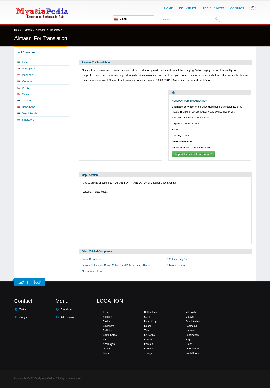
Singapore (28, 119)
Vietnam (27, 81)
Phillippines (29, 68)
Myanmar (191, 330)
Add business (68, 317)
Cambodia (191, 326)
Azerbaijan (109, 344)
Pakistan (107, 330)
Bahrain (148, 344)
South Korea (110, 335)
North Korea (192, 353)
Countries (187, 8)
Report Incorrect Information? (193, 154)
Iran (105, 339)
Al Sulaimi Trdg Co (176, 259)
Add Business (213, 8)
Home (168, 8)
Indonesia (27, 74)
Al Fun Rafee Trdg (92, 271)
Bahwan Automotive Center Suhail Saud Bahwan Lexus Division (117, 265)
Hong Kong (28, 106)
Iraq (188, 339)
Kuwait (148, 339)
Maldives (149, 348)
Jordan (107, 348)
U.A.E (25, 87)
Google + (24, 317)
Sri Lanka (149, 335)
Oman (28, 30)
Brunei (106, 353)
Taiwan (148, 330)
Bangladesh (192, 335)
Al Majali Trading (175, 265)
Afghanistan (192, 348)
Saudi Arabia (29, 113)
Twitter (252, 7)
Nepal (147, 326)
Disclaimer (66, 309)
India (25, 62)
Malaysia (27, 94)
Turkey (148, 353)
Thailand (27, 100)
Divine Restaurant (91, 259)
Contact (237, 8)
